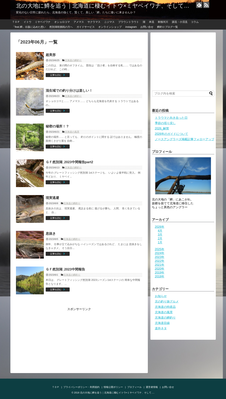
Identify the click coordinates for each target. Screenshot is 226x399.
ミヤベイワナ (43, 21)
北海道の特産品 (165, 306)
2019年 (160, 272)
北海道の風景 (72, 131)
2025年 (160, 249)
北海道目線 (162, 323)
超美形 (51, 55)
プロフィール (134, 387)
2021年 (160, 264)
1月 (160, 242)
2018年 (160, 276)
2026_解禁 (162, 128)
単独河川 (163, 21)
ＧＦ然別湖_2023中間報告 (65, 269)
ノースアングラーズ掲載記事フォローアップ (184, 139)
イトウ (27, 21)
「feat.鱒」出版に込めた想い (29, 26)
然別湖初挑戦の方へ (61, 26)
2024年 (160, 253)
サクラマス (93, 21)
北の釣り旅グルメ (167, 301)
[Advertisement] (47, 337)
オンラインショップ (110, 26)
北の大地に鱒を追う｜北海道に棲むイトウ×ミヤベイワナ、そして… (103, 6)
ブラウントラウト (128, 21)
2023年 (160, 257)
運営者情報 (152, 387)
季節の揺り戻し (165, 123)
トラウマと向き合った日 (171, 117)
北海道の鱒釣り (73, 60)
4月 (160, 230)
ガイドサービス (86, 26)
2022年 (160, 260)
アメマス (79, 21)
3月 (160, 234)
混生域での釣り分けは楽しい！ (69, 90)
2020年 (160, 268)
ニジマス (109, 21)
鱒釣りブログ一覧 (167, 26)
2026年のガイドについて (171, 133)
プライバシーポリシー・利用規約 (81, 387)
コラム (195, 21)
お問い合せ (146, 26)
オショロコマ (62, 21)
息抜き (51, 233)
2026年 (160, 226)
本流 (151, 21)
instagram (131, 26)
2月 (160, 238)
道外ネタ (161, 328)
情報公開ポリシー (113, 387)
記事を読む (55, 75)
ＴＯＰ (16, 21)
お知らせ (161, 296)
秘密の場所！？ (57, 126)
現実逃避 (52, 198)
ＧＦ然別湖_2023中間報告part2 (69, 162)
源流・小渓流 (179, 21)
